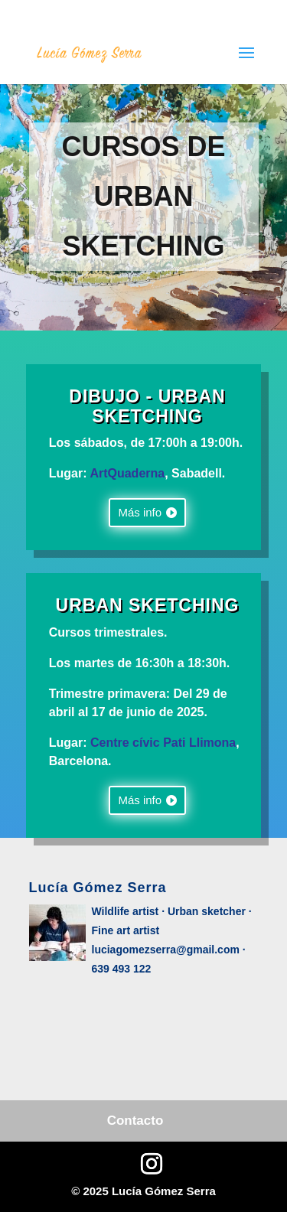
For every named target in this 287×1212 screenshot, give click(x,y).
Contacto (135, 1120)
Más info (139, 512)
